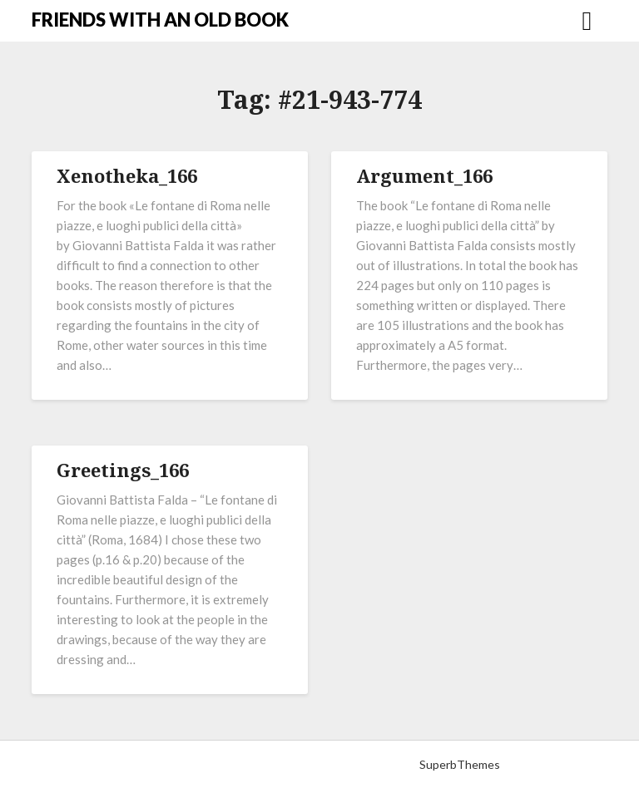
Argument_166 (424, 175)
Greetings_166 (123, 469)
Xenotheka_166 (127, 175)
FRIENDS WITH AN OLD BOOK (160, 19)
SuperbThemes (459, 764)
